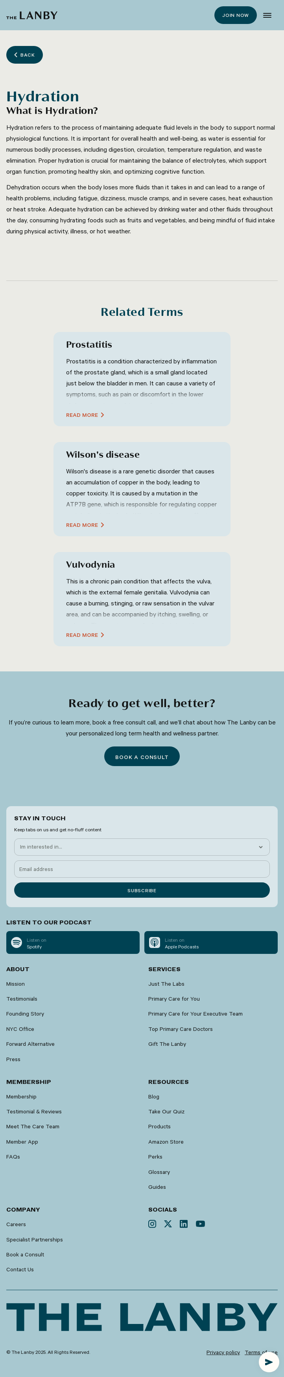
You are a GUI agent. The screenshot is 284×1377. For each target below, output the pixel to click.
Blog (153, 1096)
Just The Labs (166, 983)
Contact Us (20, 1269)
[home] (31, 15)
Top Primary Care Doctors (180, 1028)
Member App (22, 1141)
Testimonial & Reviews (34, 1111)
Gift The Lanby (167, 1043)
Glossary (159, 1171)
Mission (15, 983)
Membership (21, 1096)
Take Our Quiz (166, 1111)
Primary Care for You (174, 998)
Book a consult (141, 757)
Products (159, 1126)
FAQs (13, 1156)
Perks (155, 1156)
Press (13, 1059)
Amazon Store (166, 1141)
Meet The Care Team (32, 1126)
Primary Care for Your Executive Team (195, 1013)
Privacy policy (223, 1352)
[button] (267, 15)
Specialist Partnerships (34, 1239)
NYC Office (20, 1028)
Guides (157, 1186)
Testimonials (21, 998)
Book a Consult (25, 1254)
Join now (235, 15)
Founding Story (25, 1013)
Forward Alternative (30, 1043)
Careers (16, 1224)
